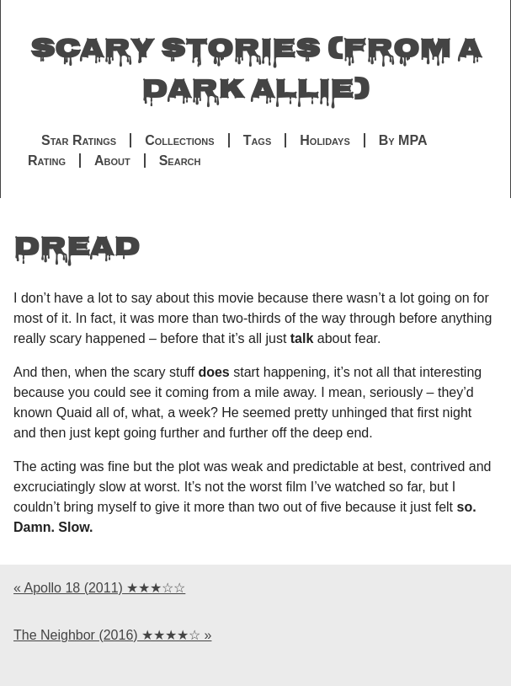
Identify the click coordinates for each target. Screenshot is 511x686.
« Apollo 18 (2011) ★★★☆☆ (99, 588)
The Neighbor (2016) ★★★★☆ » (112, 635)
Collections (179, 140)
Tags (257, 140)
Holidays (324, 140)
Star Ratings (78, 140)
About (112, 160)
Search (180, 160)
